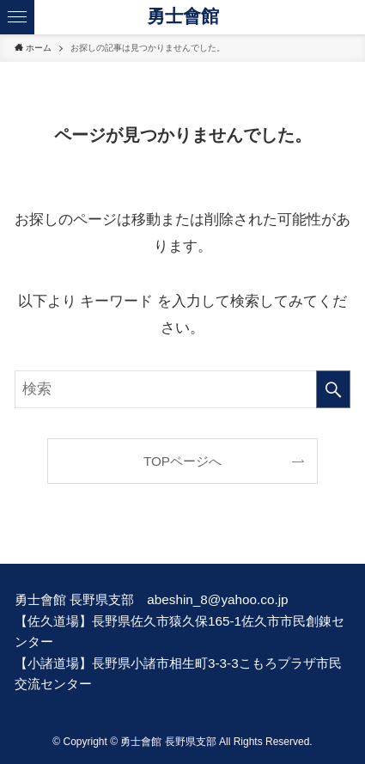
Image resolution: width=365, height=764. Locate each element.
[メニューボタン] (17, 17)
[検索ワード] (182, 389)
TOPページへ (182, 461)
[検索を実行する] (333, 389)
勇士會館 (183, 17)
